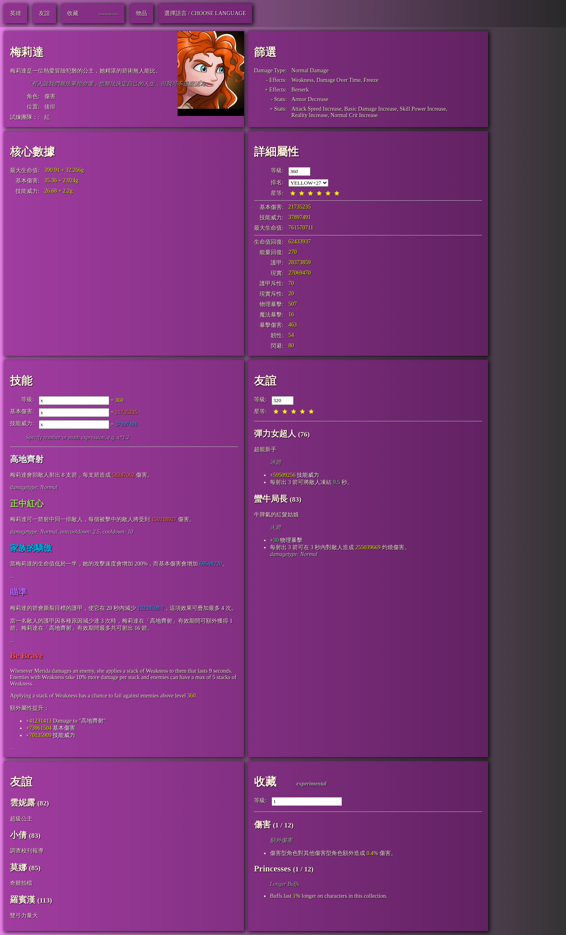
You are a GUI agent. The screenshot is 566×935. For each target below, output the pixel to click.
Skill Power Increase (423, 109)
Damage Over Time (338, 80)
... (12, 576)
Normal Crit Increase (354, 115)
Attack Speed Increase (317, 109)
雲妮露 (22, 802)
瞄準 (18, 592)
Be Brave (26, 655)
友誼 (265, 381)
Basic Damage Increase (370, 109)
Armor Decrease (310, 99)
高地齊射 (27, 459)
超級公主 (21, 819)
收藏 (265, 782)
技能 (21, 381)
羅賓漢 (22, 900)
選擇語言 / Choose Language (205, 13)
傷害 (50, 97)
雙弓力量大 (24, 916)
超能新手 (265, 450)
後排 (50, 107)
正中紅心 (27, 503)
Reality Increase (310, 115)
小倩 (18, 835)
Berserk (300, 90)
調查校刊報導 (27, 851)
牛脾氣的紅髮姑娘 (276, 515)
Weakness (303, 80)
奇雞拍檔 (21, 883)
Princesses (272, 868)
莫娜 (18, 867)
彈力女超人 (275, 434)
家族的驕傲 (31, 548)
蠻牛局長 (271, 499)
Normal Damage (310, 71)
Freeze (371, 80)
